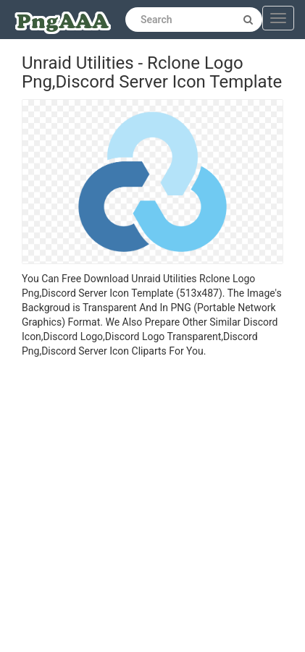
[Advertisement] (141, 506)
